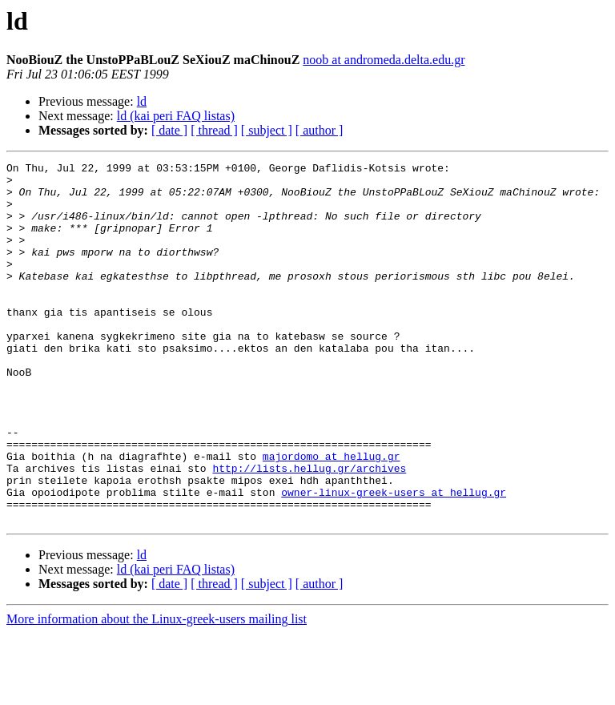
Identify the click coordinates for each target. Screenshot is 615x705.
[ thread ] (214, 130)
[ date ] (169, 130)
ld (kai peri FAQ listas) (176, 116)
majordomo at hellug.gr (331, 516)
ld (142, 101)
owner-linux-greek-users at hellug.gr (393, 559)
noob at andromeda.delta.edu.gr (383, 59)
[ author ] (319, 130)
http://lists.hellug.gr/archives (309, 530)
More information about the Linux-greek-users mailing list (156, 691)
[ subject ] (266, 130)
